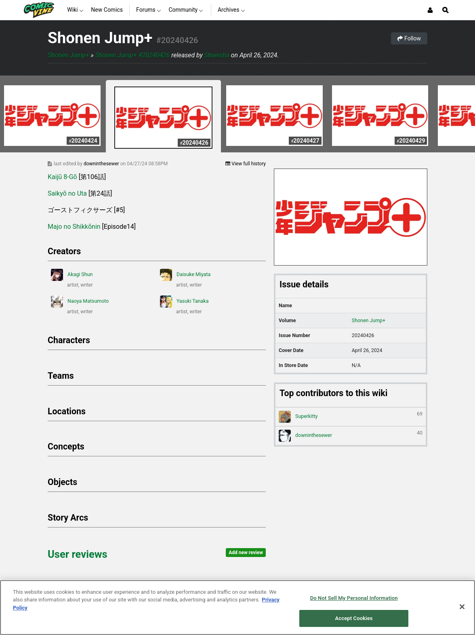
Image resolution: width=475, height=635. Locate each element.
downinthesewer (102, 164)
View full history (245, 164)
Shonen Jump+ (100, 38)
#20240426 (177, 40)
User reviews (77, 554)
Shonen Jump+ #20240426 (132, 55)
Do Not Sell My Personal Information (354, 598)
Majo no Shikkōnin (74, 226)
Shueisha (216, 55)
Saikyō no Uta (67, 193)
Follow (409, 38)
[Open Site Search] (445, 10)
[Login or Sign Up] (430, 10)
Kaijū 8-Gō (62, 177)
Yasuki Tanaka (184, 301)
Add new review (246, 552)
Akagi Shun (71, 275)
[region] (237, 607)
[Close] (462, 607)
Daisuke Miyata (185, 275)
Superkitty (350, 417)
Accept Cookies (354, 618)
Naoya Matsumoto (80, 301)
